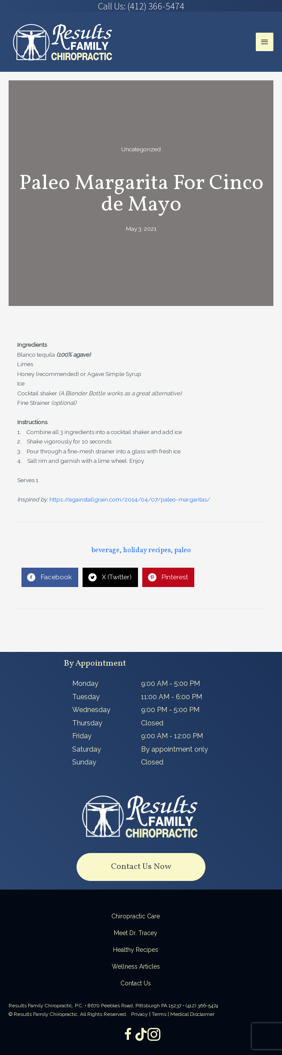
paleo (182, 550)
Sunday (84, 762)
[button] (141, 867)
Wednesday (91, 710)
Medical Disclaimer (192, 1014)
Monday (85, 683)
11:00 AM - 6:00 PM (171, 697)
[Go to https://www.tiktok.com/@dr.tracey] (141, 1035)
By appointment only (174, 749)
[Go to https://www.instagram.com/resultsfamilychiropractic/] (153, 1035)
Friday (82, 736)
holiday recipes (147, 550)
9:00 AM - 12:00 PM (172, 736)
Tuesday (86, 697)
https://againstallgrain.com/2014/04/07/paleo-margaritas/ (129, 499)
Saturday (86, 749)
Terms (159, 1014)
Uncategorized (141, 149)
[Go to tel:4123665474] (141, 6)
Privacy (139, 1014)
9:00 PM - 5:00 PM (170, 710)
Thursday (87, 723)
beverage (106, 550)
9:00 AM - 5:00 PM (170, 683)
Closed (152, 723)
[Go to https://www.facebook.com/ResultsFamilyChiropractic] (128, 1035)
